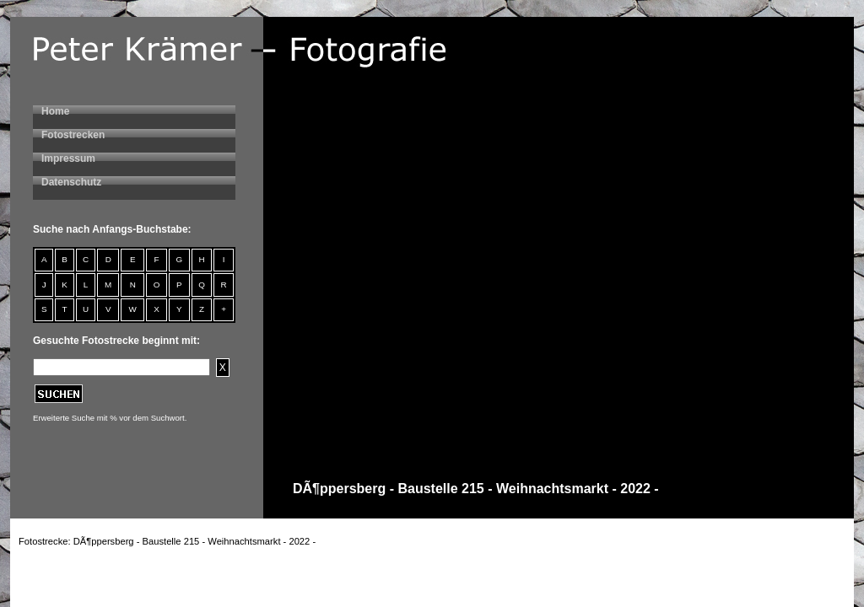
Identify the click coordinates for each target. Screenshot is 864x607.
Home (55, 111)
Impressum (68, 158)
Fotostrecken (73, 135)
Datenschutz (71, 182)
